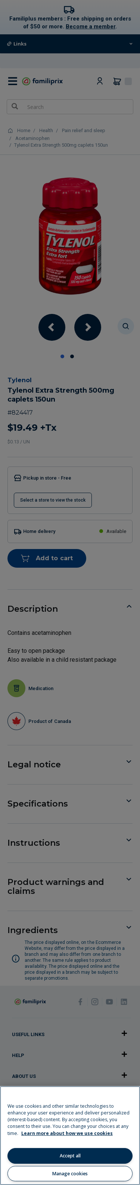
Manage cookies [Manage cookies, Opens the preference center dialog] (70, 1173)
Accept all (70, 1156)
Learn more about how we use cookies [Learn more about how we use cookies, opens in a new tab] (67, 1133)
